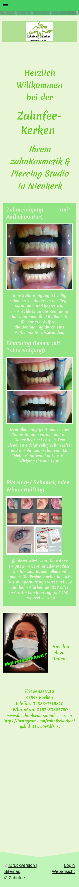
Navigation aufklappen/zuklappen (39, 5)
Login (69, 865)
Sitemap (12, 871)
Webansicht (63, 871)
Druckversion (20, 865)
